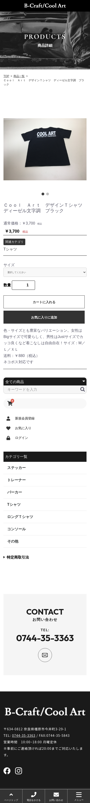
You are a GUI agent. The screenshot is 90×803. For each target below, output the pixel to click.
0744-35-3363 (23, 735)
